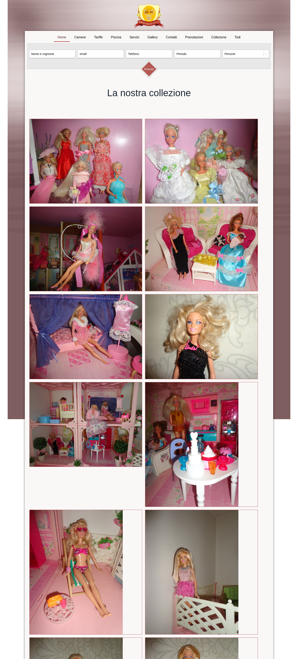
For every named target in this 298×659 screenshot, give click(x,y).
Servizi (134, 38)
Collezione (218, 38)
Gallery (152, 38)
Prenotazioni (194, 38)
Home (62, 38)
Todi (238, 38)
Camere (80, 38)
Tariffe (98, 38)
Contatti (171, 38)
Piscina (116, 38)
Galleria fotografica (159, 639)
